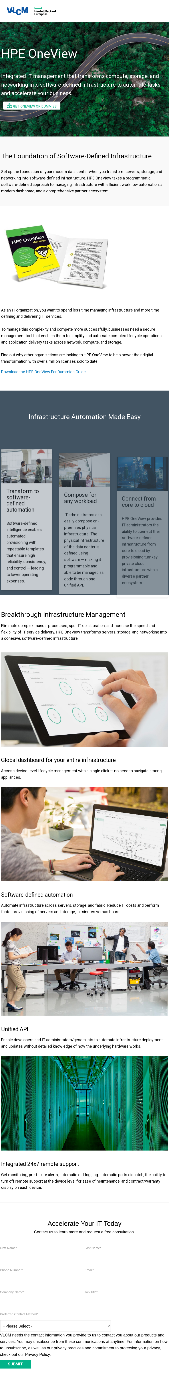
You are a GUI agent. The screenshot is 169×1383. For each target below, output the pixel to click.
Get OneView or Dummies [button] (32, 106)
